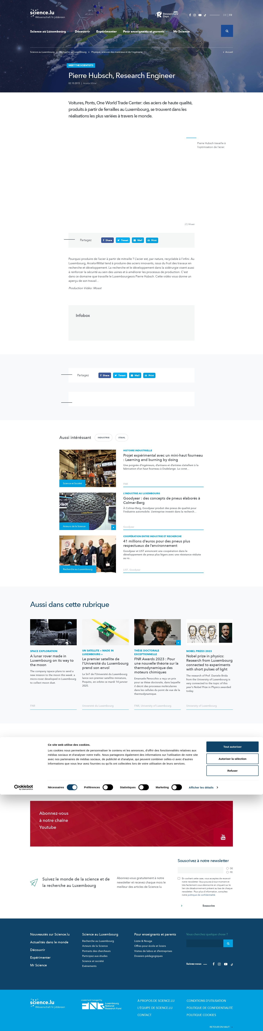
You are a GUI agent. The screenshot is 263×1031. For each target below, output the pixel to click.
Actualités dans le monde (49, 937)
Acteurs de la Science (95, 941)
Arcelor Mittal (89, 83)
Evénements (89, 961)
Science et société (93, 956)
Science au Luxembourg (49, 31)
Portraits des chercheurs (96, 946)
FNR (125, 483)
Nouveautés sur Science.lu (50, 929)
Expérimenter (106, 31)
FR (230, 15)
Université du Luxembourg (98, 705)
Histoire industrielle (137, 450)
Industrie (103, 437)
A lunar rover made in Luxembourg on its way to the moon (52, 660)
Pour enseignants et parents (145, 31)
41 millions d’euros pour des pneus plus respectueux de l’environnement (156, 543)
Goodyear (128, 526)
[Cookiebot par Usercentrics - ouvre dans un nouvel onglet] (24, 1024)
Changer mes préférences (200, 770)
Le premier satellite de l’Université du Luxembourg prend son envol (105, 663)
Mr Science (181, 31)
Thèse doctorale (146, 652)
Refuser (232, 1007)
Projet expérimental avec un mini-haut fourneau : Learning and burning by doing (163, 457)
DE (225, 15)
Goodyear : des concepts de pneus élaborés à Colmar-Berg (161, 500)
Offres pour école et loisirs (150, 941)
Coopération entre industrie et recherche (152, 536)
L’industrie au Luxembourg (141, 493)
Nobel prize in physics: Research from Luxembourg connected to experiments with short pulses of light (209, 662)
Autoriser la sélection (233, 995)
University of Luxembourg (156, 705)
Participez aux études (94, 951)
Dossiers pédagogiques (148, 951)
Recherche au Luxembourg (71, 52)
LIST (125, 569)
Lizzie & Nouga (143, 936)
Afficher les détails (201, 1023)
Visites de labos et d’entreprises (153, 946)
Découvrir (82, 31)
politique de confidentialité (201, 890)
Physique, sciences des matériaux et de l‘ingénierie (115, 52)
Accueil (228, 52)
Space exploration (43, 651)
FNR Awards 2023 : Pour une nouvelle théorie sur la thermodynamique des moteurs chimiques (156, 665)
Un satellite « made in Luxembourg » (98, 652)
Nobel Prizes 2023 (199, 651)
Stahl (121, 437)
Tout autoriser (232, 983)
